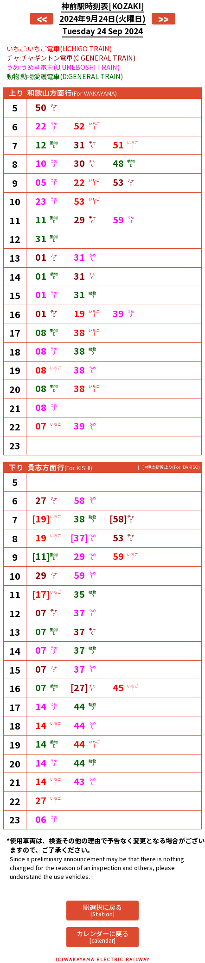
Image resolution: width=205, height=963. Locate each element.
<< (42, 19)
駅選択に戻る (102, 910)
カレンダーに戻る (102, 936)
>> (163, 19)
